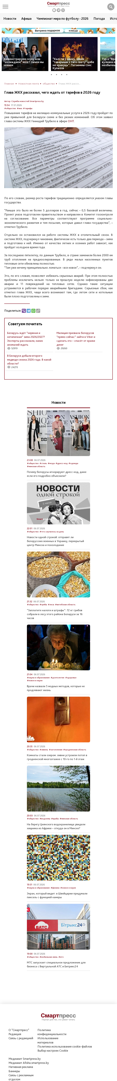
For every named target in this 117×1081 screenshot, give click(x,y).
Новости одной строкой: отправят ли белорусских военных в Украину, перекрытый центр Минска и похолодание (55, 541)
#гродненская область (74, 749)
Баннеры (14, 1071)
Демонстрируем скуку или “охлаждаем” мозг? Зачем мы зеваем (23, 62)
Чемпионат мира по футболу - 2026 (62, 18)
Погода (99, 18)
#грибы (43, 604)
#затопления (55, 749)
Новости (9, 18)
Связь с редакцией (21, 1038)
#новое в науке (35, 680)
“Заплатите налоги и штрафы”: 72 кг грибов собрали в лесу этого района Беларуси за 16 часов (54, 614)
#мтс (61, 957)
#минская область (36, 466)
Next (112, 52)
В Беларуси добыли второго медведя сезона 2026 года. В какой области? (29, 359)
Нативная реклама (21, 1067)
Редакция (15, 1034)
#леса (51, 604)
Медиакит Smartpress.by (25, 1058)
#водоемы (45, 818)
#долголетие (57, 677)
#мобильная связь (49, 957)
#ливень (44, 749)
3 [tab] (63, 74)
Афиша (26, 18)
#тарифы (27, 108)
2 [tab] (57, 74)
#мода (51, 463)
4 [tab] (68, 74)
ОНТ (71, 121)
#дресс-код (62, 463)
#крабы (55, 818)
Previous (4, 52)
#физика (55, 887)
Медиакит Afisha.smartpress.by (29, 1063)
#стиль (43, 463)
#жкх (19, 108)
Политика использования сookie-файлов (64, 1046)
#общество (10, 108)
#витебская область (65, 604)
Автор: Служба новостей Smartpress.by (24, 101)
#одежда (73, 463)
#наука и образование (38, 677)
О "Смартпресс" (19, 1030)
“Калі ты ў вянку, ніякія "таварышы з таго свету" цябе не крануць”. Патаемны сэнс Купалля (73, 63)
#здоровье (70, 677)
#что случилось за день (52, 531)
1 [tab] (52, 74)
